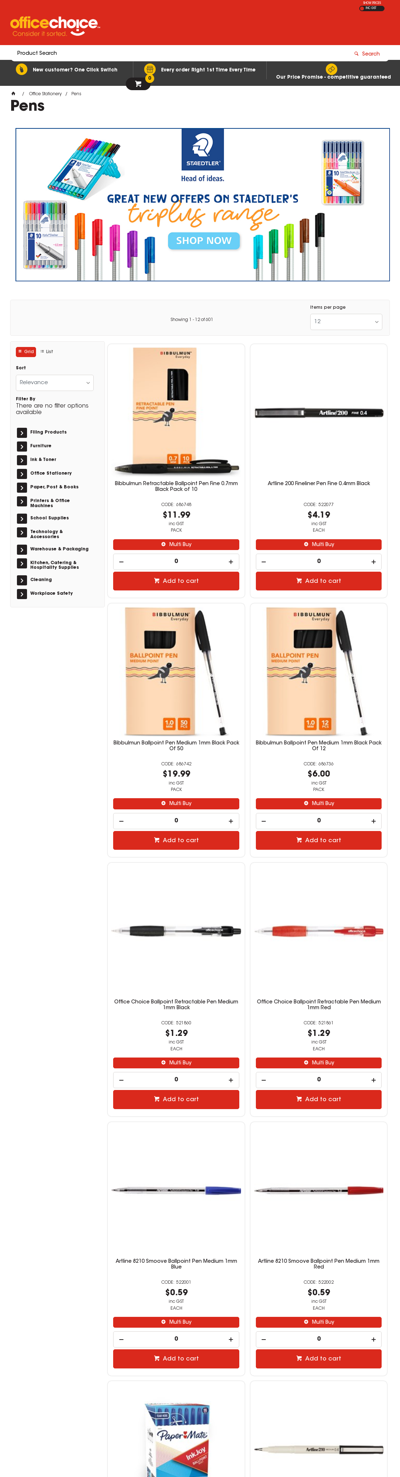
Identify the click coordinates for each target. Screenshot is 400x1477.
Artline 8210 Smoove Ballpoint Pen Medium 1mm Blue (152, 862)
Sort (21, 368)
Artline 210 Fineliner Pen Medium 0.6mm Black (152, 1074)
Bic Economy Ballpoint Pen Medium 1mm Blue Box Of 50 (247, 1074)
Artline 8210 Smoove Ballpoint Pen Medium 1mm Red (247, 862)
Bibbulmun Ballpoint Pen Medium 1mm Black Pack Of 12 (152, 649)
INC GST (371, 8)
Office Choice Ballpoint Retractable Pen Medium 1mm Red (342, 652)
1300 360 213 (298, 1348)
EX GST (362, 8)
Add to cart (156, 532)
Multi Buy (156, 495)
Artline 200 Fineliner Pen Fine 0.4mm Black (247, 437)
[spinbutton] (152, 512)
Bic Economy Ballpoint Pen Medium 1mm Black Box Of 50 (342, 1074)
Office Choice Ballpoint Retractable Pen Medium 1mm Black (247, 652)
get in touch (60, 1299)
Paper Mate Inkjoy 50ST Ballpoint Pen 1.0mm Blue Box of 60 (342, 865)
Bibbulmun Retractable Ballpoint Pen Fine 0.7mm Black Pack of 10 (152, 440)
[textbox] (158, 28)
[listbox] (346, 322)
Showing (191, 320)
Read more (32, 1313)
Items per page (328, 307)
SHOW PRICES (372, 3)
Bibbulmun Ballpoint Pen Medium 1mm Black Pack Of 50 (342, 437)
